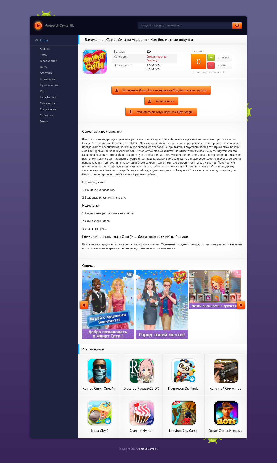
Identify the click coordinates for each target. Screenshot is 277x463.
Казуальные (48, 79)
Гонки (43, 67)
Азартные (46, 73)
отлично (218, 57)
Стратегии (46, 115)
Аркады (45, 49)
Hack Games (48, 97)
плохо (216, 65)
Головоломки (48, 61)
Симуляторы (48, 103)
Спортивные (48, 109)
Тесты (43, 55)
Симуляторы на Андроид (157, 58)
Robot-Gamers (164, 101)
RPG (42, 91)
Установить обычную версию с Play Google (164, 112)
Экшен (44, 121)
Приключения (49, 85)
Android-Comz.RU (148, 449)
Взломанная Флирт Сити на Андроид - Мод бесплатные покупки (164, 90)
